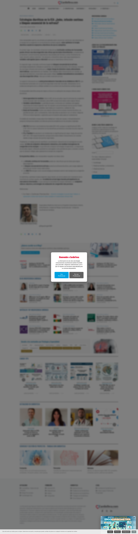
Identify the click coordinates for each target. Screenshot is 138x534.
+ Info (134, 531)
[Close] (134, 517)
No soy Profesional (76, 275)
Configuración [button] (126, 531)
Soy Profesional (61, 275)
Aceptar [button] (110, 531)
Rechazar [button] (117, 531)
